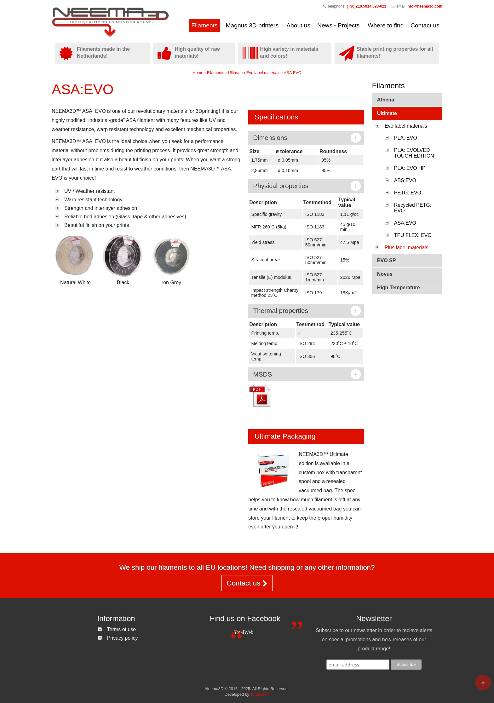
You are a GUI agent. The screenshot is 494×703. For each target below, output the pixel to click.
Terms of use (121, 629)
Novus (385, 274)
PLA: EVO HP (410, 168)
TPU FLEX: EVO (413, 235)
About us (298, 25)
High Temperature (398, 287)
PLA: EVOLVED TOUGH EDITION (414, 152)
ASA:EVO (293, 72)
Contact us (425, 25)
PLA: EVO (405, 138)
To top (483, 682)
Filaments (204, 25)
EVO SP (386, 260)
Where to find (386, 25)
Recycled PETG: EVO (412, 207)
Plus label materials (406, 247)
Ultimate (235, 72)
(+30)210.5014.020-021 (366, 6)
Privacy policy (122, 638)
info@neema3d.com (424, 6)
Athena (385, 99)
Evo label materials (264, 72)
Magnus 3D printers (252, 25)
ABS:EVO (405, 180)
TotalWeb (243, 632)
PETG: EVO (407, 192)
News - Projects (338, 25)
